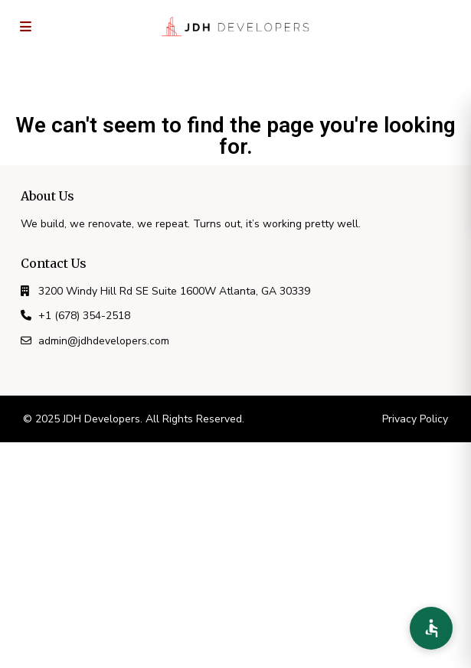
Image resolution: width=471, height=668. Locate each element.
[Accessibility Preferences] (431, 628)
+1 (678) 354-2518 (84, 315)
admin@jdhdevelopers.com (103, 341)
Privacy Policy (415, 419)
